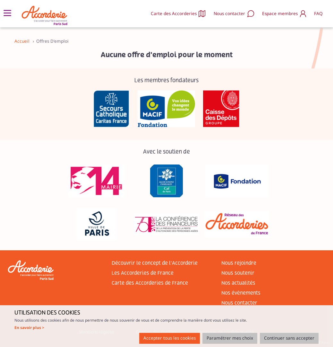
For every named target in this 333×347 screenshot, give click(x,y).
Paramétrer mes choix (230, 338)
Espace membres (280, 13)
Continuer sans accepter (289, 338)
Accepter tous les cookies (169, 338)
